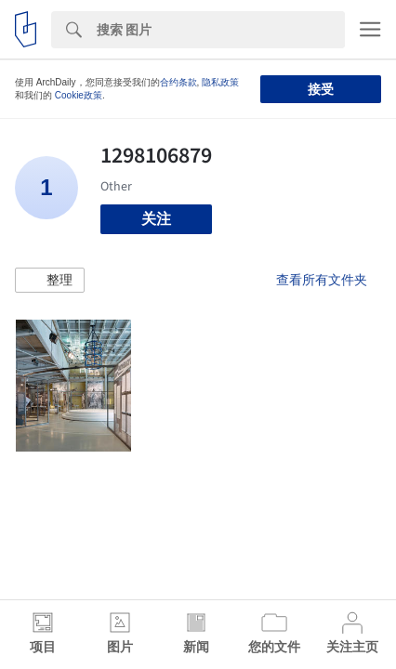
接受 (321, 89)
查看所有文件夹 (321, 279)
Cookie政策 (78, 95)
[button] (50, 281)
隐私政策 (220, 82)
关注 (156, 219)
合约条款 (178, 82)
